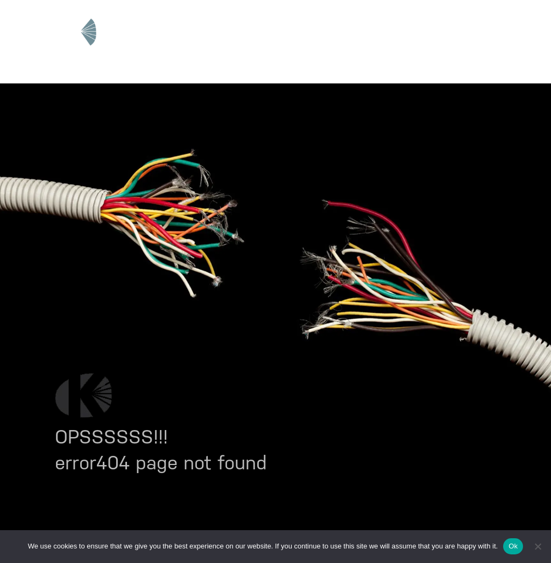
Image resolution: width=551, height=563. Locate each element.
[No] (537, 546)
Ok (513, 546)
